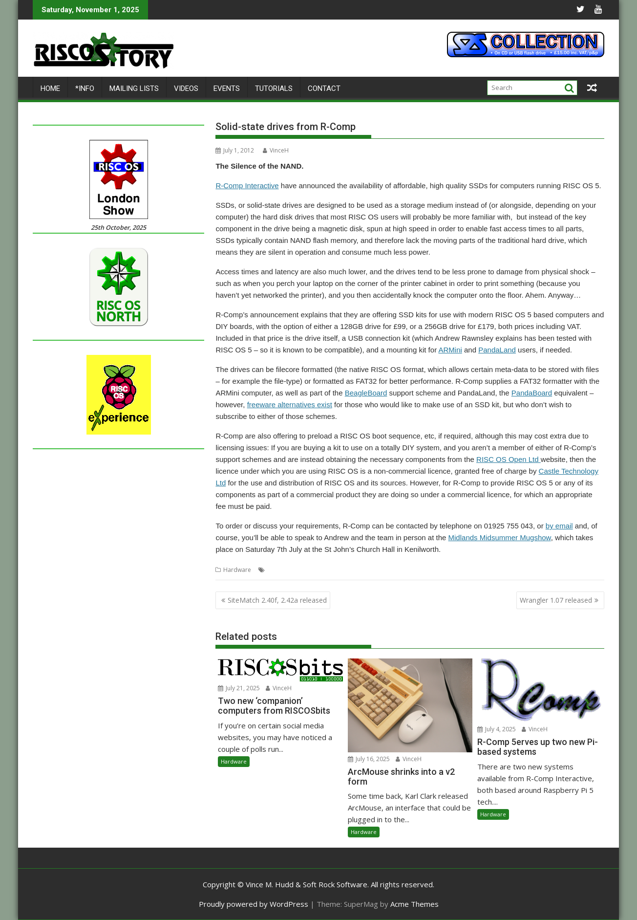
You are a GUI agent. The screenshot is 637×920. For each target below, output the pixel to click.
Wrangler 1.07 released (556, 600)
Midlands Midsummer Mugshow (499, 537)
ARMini (450, 350)
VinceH (276, 150)
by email (559, 526)
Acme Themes (414, 904)
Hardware (237, 570)
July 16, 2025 (369, 759)
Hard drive (282, 570)
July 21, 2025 (239, 688)
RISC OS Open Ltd (508, 459)
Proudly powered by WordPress (253, 904)
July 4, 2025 (496, 729)
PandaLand (497, 350)
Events (226, 88)
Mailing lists (134, 88)
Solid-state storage (353, 570)
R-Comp (312, 570)
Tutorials (274, 88)
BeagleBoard (366, 393)
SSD (388, 570)
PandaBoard (531, 393)
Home (50, 88)
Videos (186, 88)
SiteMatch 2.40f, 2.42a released (277, 600)
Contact (324, 88)
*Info (84, 88)
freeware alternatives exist (289, 404)
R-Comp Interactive (246, 185)
